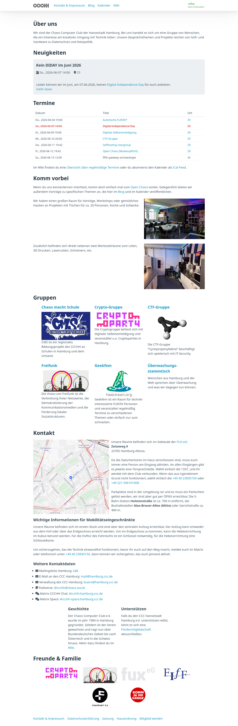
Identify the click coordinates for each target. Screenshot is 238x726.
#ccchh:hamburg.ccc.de (86, 593)
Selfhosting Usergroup (117, 145)
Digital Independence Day (125, 85)
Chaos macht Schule (60, 307)
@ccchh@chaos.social (69, 588)
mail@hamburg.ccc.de (97, 576)
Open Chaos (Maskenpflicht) (120, 151)
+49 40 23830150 (184, 478)
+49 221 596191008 (125, 483)
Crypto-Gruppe (108, 307)
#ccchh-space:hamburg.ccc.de (81, 599)
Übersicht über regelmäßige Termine (93, 167)
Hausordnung (126, 718)
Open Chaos (139, 187)
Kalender (104, 5)
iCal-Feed (179, 167)
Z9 (78, 72)
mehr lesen (44, 89)
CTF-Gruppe (110, 138)
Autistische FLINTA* (115, 120)
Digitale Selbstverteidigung (119, 132)
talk (75, 571)
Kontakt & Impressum (69, 5)
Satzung (108, 718)
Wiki (116, 5)
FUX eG (182, 442)
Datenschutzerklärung (83, 718)
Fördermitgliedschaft (136, 629)
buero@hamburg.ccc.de (101, 582)
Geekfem (103, 365)
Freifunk (49, 365)
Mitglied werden (151, 718)
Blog (91, 5)
